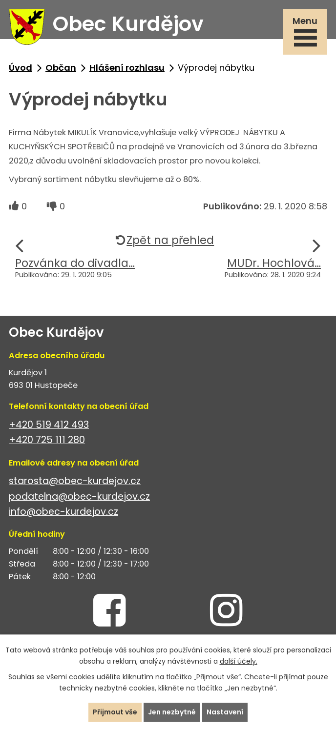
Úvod (20, 67)
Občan (60, 67)
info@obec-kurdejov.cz (63, 511)
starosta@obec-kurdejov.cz (75, 480)
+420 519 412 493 (49, 424)
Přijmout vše (115, 712)
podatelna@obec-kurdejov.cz (79, 496)
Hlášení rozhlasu (127, 67)
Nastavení (225, 712)
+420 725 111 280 (47, 440)
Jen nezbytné (172, 712)
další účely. (238, 661)
